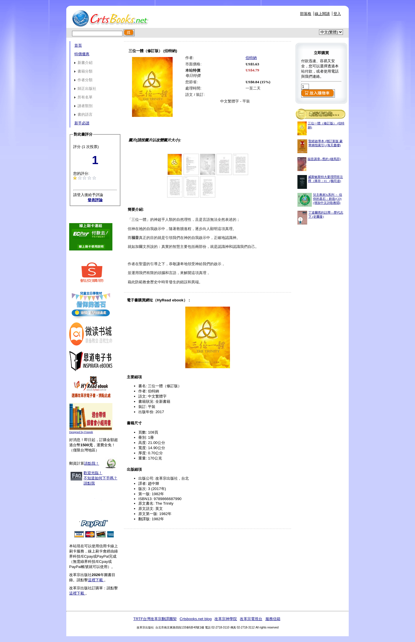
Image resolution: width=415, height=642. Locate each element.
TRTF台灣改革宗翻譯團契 (155, 619)
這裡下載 (96, 580)
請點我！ (91, 463)
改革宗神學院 (225, 619)
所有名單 (83, 97)
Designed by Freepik (81, 432)
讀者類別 (83, 106)
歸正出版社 (85, 88)
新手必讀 (81, 123)
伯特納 (251, 58)
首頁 (78, 45)
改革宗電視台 (251, 619)
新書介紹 (83, 62)
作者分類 (83, 80)
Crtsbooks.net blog (196, 619)
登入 (337, 14)
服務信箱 (272, 619)
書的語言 (83, 114)
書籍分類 (83, 71)
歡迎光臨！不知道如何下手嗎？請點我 (100, 478)
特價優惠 (81, 54)
